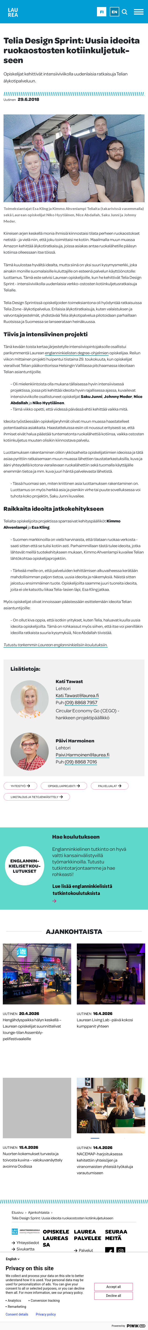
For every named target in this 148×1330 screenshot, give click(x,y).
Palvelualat (110, 786)
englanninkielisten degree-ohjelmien (77, 352)
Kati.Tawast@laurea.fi (77, 695)
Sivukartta (25, 1248)
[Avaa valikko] (140, 12)
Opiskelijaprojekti (65, 786)
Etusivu (17, 1212)
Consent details (17, 1314)
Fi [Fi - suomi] (102, 11)
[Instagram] (120, 1251)
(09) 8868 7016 (81, 762)
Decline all (113, 1296)
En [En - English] (114, 11)
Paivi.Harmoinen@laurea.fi (82, 755)
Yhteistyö (20, 786)
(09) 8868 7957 (81, 702)
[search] (126, 12)
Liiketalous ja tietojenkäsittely (37, 797)
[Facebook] (109, 1252)
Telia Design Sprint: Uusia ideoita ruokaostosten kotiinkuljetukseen (62, 1218)
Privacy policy (46, 1314)
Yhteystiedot (28, 1242)
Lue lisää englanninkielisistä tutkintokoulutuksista (82, 889)
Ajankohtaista (38, 1212)
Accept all (113, 1287)
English (13, 1259)
